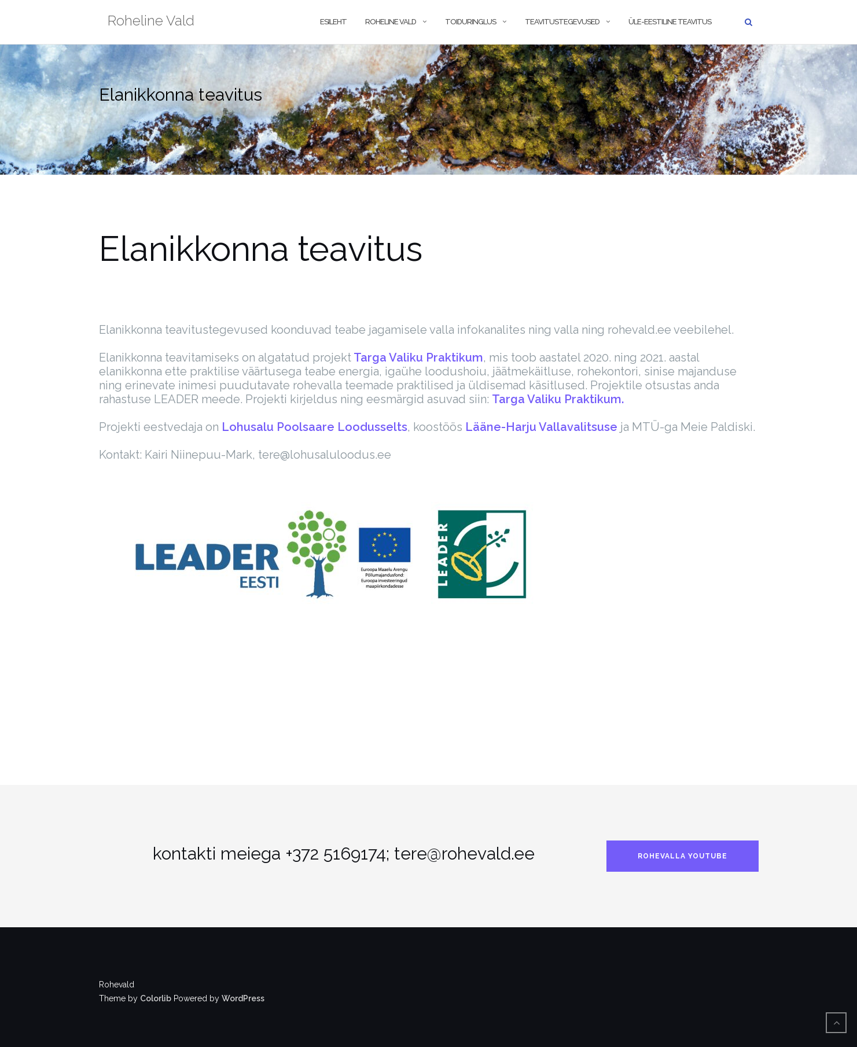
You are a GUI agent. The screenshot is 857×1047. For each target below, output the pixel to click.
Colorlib (155, 998)
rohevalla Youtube (682, 856)
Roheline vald (390, 21)
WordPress (243, 998)
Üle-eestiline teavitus (669, 21)
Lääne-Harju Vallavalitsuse (541, 427)
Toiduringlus (470, 21)
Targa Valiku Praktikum (417, 357)
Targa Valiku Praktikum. (558, 399)
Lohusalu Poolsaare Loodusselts (314, 427)
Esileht (333, 21)
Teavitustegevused (562, 21)
